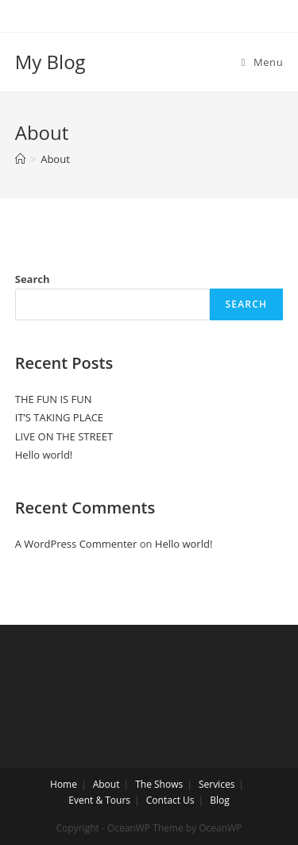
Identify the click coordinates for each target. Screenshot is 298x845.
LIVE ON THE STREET (64, 436)
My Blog (50, 61)
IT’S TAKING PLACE (59, 417)
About (106, 784)
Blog (220, 800)
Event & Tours (99, 800)
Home (63, 784)
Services (216, 784)
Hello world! (44, 455)
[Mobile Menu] (263, 62)
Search (32, 279)
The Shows (159, 784)
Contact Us (170, 800)
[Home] (20, 159)
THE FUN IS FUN (53, 399)
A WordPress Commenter (76, 544)
